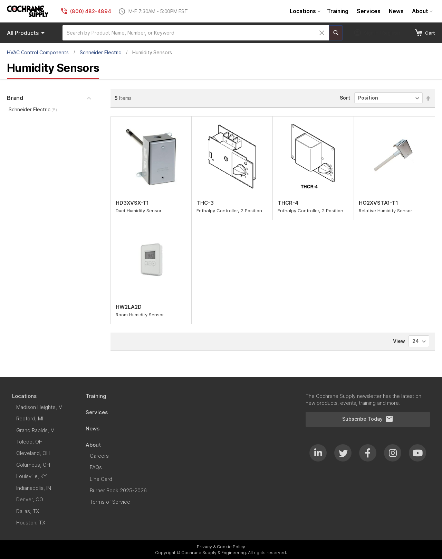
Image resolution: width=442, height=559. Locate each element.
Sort (345, 98)
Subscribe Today (367, 419)
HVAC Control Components (38, 52)
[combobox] (195, 32)
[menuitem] (304, 11)
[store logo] (27, 11)
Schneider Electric (101, 52)
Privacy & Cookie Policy (221, 546)
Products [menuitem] (27, 33)
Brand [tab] (15, 97)
